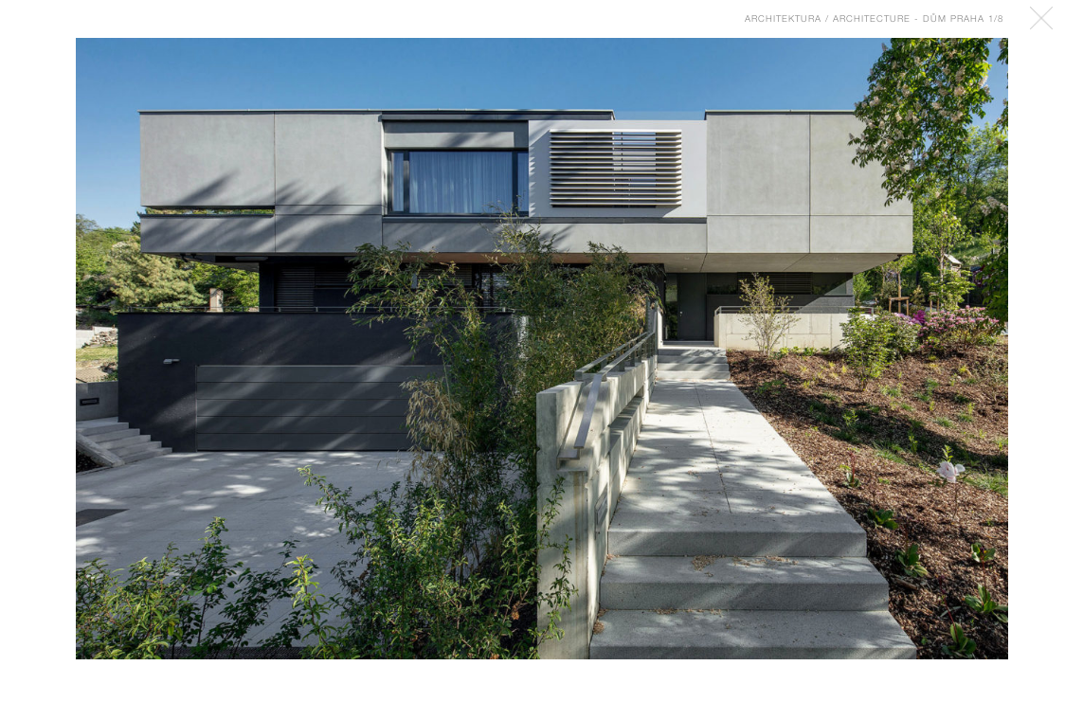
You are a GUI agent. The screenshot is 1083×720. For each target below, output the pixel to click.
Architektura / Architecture (828, 18)
